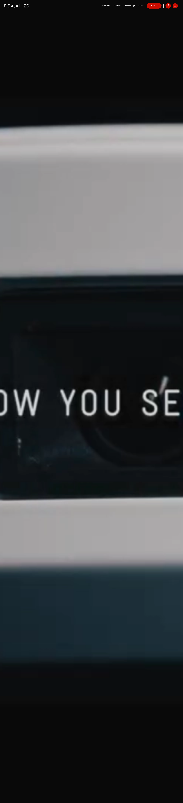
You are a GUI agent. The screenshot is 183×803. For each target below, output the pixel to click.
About (140, 6)
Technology (130, 6)
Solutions (117, 6)
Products (106, 6)
